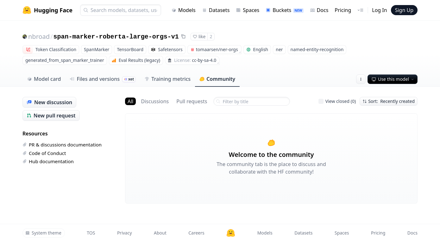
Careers (196, 233)
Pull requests (191, 101)
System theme (43, 233)
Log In (379, 10)
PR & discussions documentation (62, 144)
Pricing (343, 10)
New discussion (49, 102)
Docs (319, 10)
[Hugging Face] (230, 233)
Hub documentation (48, 161)
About (160, 233)
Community (217, 78)
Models (183, 10)
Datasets (216, 10)
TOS (91, 233)
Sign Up (404, 10)
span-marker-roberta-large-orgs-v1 (116, 36)
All (130, 101)
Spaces (247, 10)
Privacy (124, 233)
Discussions (155, 101)
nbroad (39, 36)
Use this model (393, 79)
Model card (44, 78)
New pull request (51, 115)
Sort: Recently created (388, 101)
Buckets (284, 10)
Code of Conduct (44, 153)
